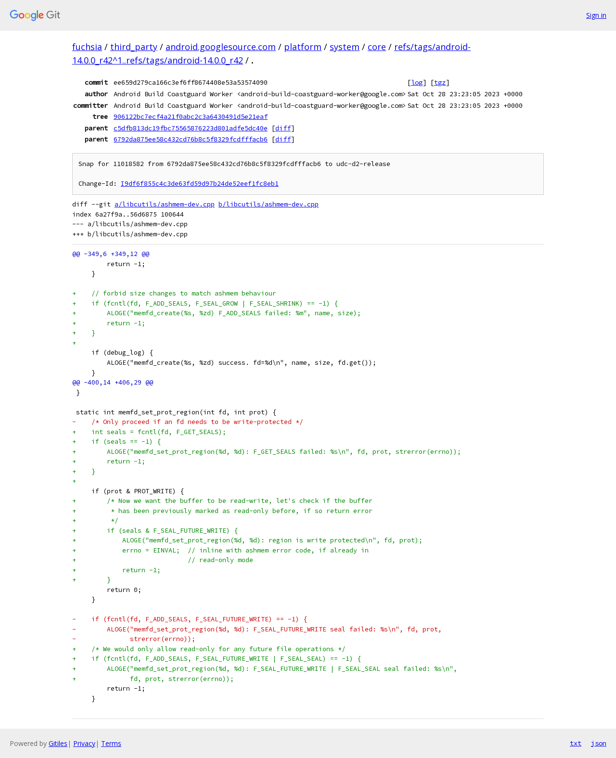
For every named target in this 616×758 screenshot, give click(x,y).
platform (302, 46)
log (417, 82)
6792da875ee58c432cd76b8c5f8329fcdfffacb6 (191, 139)
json (598, 743)
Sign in (596, 15)
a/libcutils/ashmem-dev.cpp (165, 204)
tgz (440, 82)
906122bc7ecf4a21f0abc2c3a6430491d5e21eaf (191, 116)
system (344, 46)
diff (283, 128)
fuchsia (87, 46)
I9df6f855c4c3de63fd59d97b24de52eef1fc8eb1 (200, 184)
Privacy (84, 743)
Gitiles (58, 743)
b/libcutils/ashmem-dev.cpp (268, 204)
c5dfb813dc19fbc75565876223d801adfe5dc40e (191, 128)
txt (575, 743)
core (377, 46)
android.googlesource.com (221, 46)
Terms (111, 743)
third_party (133, 46)
